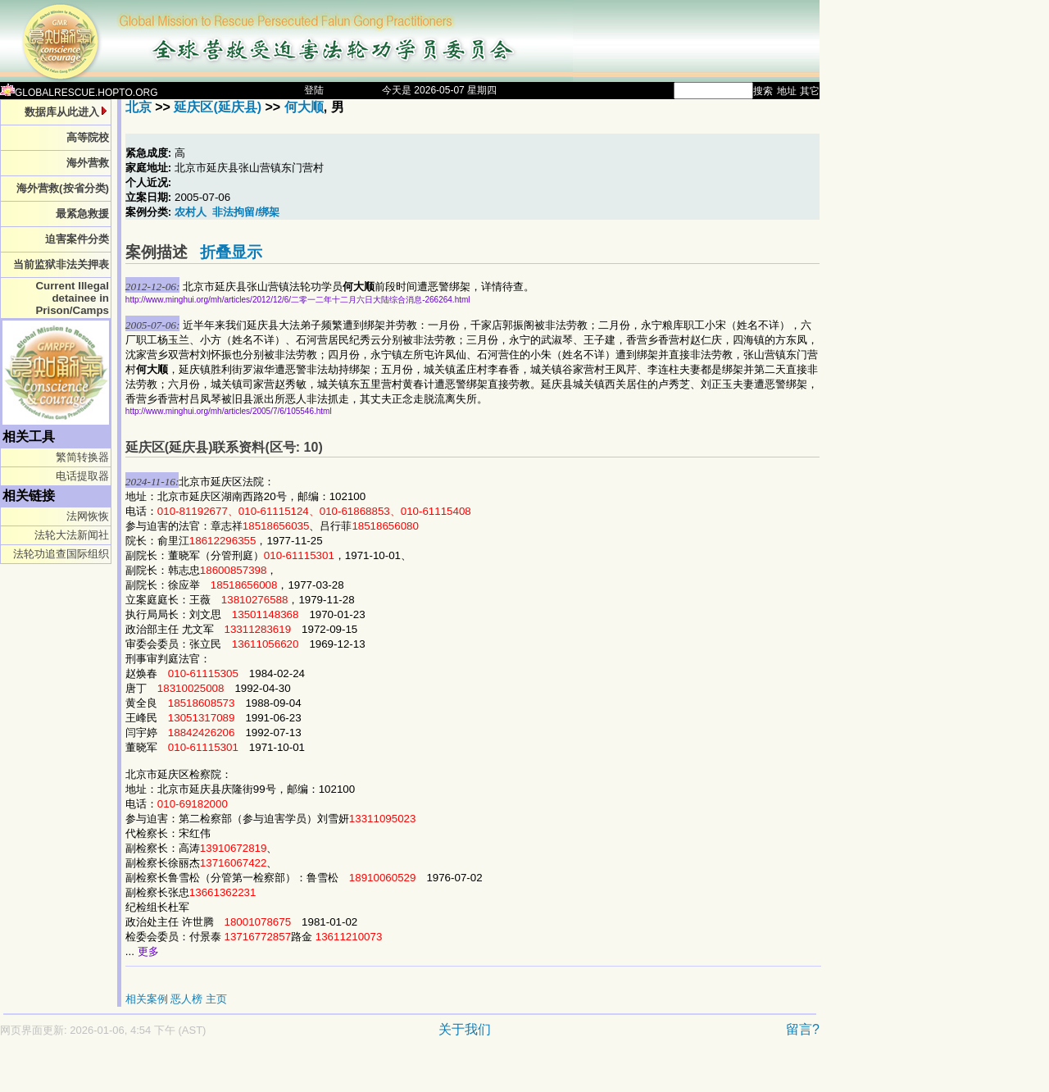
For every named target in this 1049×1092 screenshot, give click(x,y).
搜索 (763, 91)
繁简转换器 (82, 457)
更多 (148, 951)
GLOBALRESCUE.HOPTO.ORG (79, 92)
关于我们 (464, 1029)
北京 (138, 107)
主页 (216, 999)
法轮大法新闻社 (71, 535)
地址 (787, 91)
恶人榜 (186, 999)
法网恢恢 (87, 516)
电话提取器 (82, 476)
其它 (810, 91)
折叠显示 (231, 252)
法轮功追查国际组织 (61, 554)
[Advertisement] (352, 1073)
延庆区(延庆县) (217, 107)
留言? (803, 1029)
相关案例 (146, 999)
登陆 (314, 90)
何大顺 (304, 107)
